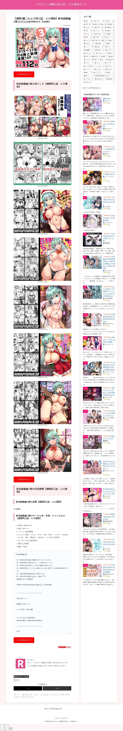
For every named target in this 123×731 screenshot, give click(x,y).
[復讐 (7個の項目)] (104, 56)
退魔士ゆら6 (106, 98)
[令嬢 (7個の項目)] (111, 56)
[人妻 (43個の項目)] (87, 30)
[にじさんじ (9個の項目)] (101, 53)
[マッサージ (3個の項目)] (99, 72)
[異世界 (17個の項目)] (100, 43)
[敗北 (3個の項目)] (110, 72)
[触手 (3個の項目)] (87, 72)
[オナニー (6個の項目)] (88, 63)
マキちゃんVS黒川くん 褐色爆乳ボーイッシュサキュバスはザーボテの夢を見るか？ (109, 291)
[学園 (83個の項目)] (96, 24)
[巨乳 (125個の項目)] (88, 21)
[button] (57, 688)
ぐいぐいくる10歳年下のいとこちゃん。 (109, 149)
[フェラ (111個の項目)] (99, 21)
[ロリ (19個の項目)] (87, 40)
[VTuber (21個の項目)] (98, 37)
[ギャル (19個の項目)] (109, 37)
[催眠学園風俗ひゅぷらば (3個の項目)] (105, 75)
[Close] (10, 729)
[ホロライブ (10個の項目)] (89, 53)
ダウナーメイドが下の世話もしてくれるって (109, 413)
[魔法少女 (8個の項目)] (95, 56)
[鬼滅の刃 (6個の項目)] (110, 59)
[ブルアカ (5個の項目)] (110, 66)
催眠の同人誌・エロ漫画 (21, 676)
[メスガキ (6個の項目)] (109, 63)
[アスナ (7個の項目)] (87, 59)
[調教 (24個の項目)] (88, 37)
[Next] (7, 727)
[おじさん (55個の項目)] (88, 27)
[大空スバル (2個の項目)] (99, 82)
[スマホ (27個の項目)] (88, 34)
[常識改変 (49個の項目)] (109, 27)
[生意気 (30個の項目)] (110, 30)
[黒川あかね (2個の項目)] (99, 79)
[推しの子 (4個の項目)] (110, 69)
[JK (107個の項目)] (110, 21)
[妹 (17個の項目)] (111, 40)
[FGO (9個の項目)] (86, 56)
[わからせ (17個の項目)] (89, 43)
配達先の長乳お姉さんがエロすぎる (109, 517)
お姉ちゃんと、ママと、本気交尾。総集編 (109, 340)
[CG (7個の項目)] (102, 59)
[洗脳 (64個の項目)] (111, 24)
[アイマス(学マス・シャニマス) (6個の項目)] (93, 66)
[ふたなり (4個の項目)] (99, 69)
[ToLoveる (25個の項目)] (100, 34)
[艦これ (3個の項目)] (88, 75)
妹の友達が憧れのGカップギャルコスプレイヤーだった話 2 (109, 491)
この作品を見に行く (24, 74)
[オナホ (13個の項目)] (110, 46)
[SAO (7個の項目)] (95, 59)
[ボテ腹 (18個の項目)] (96, 40)
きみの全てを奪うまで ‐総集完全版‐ (109, 218)
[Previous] (2, 727)
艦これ (16, 680)
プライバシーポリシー (61, 718)
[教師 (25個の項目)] (110, 34)
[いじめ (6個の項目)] (99, 63)
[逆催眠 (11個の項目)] (100, 50)
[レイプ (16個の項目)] (88, 46)
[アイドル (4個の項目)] (88, 69)
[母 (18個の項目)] (104, 40)
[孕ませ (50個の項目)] (99, 27)
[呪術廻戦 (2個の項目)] (110, 79)
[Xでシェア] (28, 688)
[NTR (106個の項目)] (87, 24)
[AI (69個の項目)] (103, 24)
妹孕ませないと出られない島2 (109, 124)
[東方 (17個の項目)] (110, 43)
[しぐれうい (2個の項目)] (88, 79)
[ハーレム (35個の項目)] (98, 30)
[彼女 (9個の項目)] (111, 53)
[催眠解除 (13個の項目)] (88, 50)
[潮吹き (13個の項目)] (99, 46)
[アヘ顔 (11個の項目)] (110, 50)
